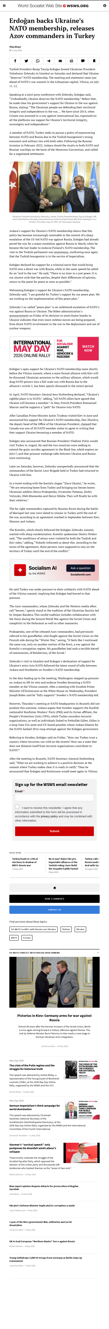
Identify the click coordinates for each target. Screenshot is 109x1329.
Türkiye (66, 929)
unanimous (61, 252)
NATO (14, 937)
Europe (27, 937)
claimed (86, 424)
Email (19, 791)
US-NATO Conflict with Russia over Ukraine (33, 929)
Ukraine (80, 929)
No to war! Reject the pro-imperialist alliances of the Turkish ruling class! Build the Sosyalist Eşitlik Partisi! (63, 863)
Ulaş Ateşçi (15, 46)
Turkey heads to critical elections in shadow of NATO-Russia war (25, 862)
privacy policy (49, 816)
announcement (19, 315)
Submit (54, 831)
